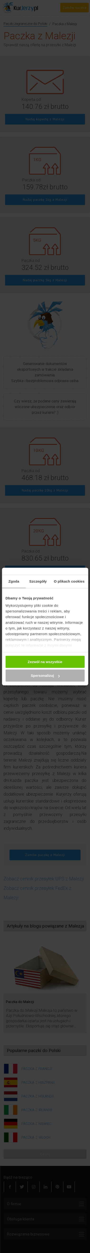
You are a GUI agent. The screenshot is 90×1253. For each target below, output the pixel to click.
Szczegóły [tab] (38, 581)
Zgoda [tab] (13, 581)
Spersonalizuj (45, 675)
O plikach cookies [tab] (69, 581)
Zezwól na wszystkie (45, 662)
